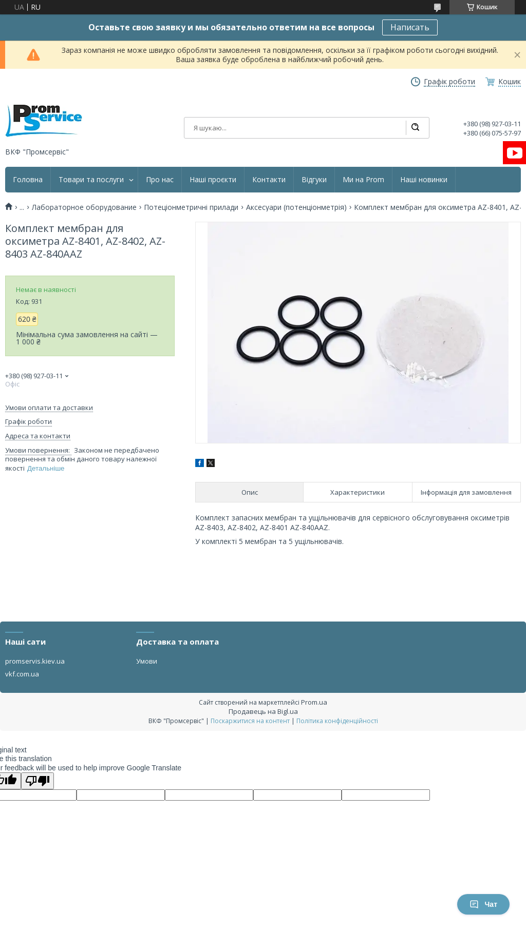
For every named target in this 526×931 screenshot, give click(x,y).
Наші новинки (423, 179)
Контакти (269, 179)
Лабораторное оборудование (84, 207)
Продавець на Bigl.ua (263, 711)
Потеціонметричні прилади (191, 207)
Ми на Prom (363, 179)
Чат (483, 904)
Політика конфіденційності (337, 720)
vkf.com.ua (22, 673)
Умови (146, 661)
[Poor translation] (37, 780)
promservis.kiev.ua (35, 661)
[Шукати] (415, 128)
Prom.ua (314, 702)
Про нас (160, 179)
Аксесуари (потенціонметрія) (296, 207)
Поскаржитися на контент (250, 720)
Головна (28, 179)
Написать (409, 27)
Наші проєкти (213, 179)
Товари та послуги (91, 179)
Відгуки (314, 179)
